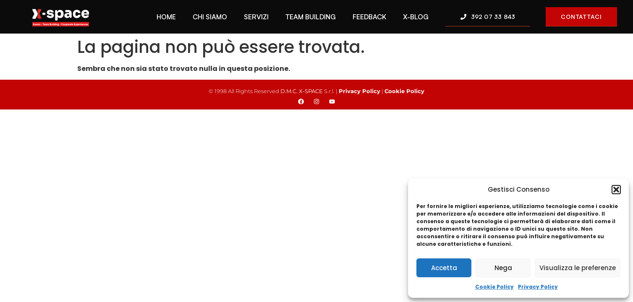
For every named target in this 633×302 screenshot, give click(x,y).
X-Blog (416, 17)
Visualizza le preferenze (577, 267)
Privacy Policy (538, 286)
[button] (616, 189)
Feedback (369, 17)
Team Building (310, 17)
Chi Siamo (210, 17)
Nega (503, 267)
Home (166, 17)
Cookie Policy (494, 286)
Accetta (444, 267)
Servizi (256, 17)
